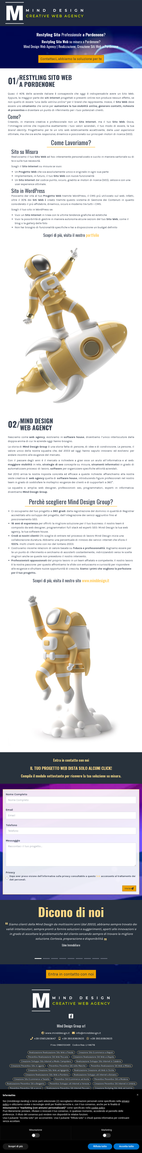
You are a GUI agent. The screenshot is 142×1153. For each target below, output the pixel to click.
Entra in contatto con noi (71, 974)
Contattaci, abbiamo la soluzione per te (71, 59)
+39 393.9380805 (71, 1038)
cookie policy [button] (98, 1107)
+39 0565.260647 (43, 1038)
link (98, 876)
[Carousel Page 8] (95, 958)
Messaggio (13, 840)
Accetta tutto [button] (126, 1146)
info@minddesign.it (86, 1033)
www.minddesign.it (95, 580)
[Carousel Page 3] (54, 958)
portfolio (92, 235)
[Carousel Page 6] (79, 958)
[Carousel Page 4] (62, 958)
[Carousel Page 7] (87, 958)
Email (9, 809)
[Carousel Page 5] (71, 958)
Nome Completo (16, 794)
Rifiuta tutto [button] (100, 1146)
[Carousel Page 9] (103, 958)
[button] (137, 1094)
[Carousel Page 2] (46, 958)
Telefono (11, 825)
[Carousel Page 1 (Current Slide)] (38, 958)
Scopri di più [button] (15, 1146)
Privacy (10, 872)
